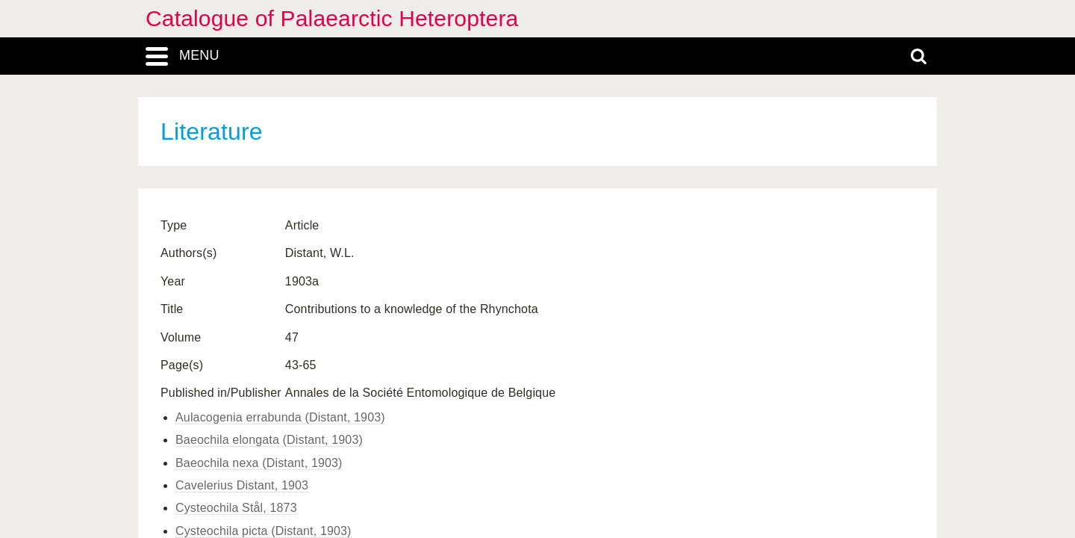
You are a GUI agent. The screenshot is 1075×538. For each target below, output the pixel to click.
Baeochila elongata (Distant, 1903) (269, 439)
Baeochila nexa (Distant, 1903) (259, 463)
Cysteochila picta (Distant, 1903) (263, 531)
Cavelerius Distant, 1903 (241, 485)
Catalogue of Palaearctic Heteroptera (332, 18)
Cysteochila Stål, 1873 (236, 507)
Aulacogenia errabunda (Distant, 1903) (280, 417)
